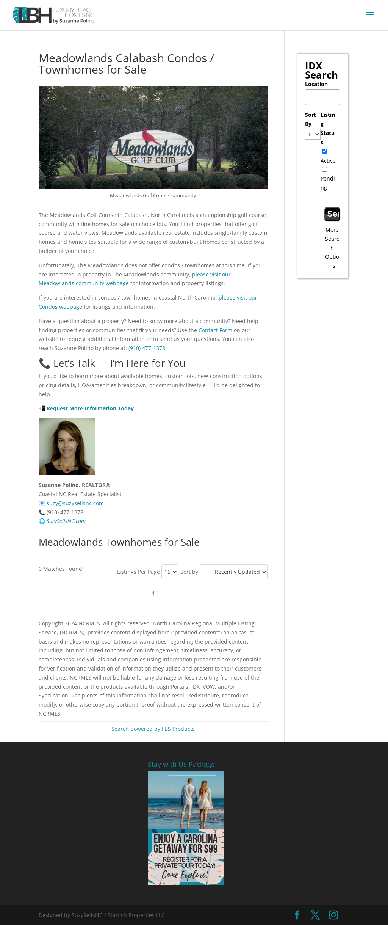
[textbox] (324, 95)
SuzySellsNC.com (66, 521)
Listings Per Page (138, 571)
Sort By (310, 119)
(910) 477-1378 (146, 348)
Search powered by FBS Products (153, 728)
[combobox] (322, 97)
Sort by (189, 571)
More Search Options (332, 247)
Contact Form (215, 330)
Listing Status (328, 128)
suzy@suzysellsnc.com (75, 503)
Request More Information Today (90, 408)
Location (316, 84)
